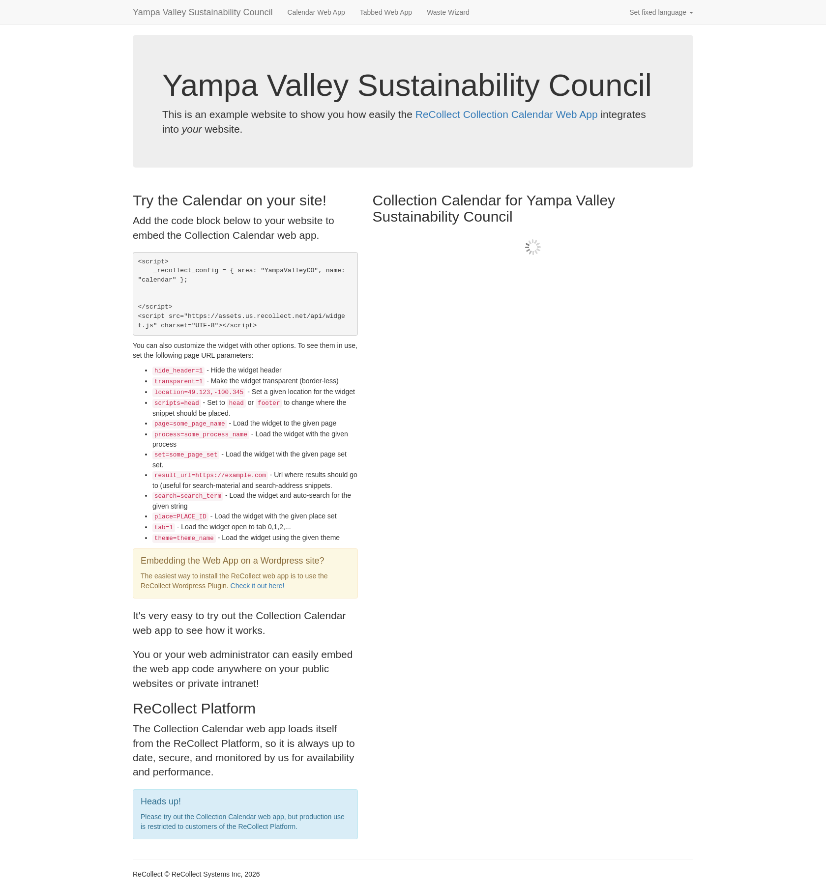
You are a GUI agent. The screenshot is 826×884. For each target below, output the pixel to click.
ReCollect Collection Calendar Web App (506, 114)
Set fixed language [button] (661, 12)
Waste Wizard (448, 12)
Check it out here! (258, 586)
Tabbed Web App (386, 12)
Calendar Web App (316, 12)
